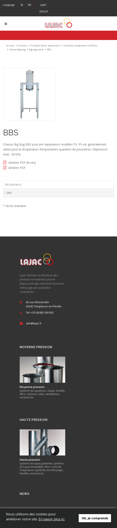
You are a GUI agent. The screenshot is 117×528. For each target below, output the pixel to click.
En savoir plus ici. (52, 519)
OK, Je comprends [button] (95, 518)
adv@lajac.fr (34, 323)
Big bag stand (36, 49)
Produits (22, 45)
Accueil (10, 45)
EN (29, 5)
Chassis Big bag (17, 49)
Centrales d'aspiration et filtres (80, 45)
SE (22, 5)
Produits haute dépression (45, 45)
